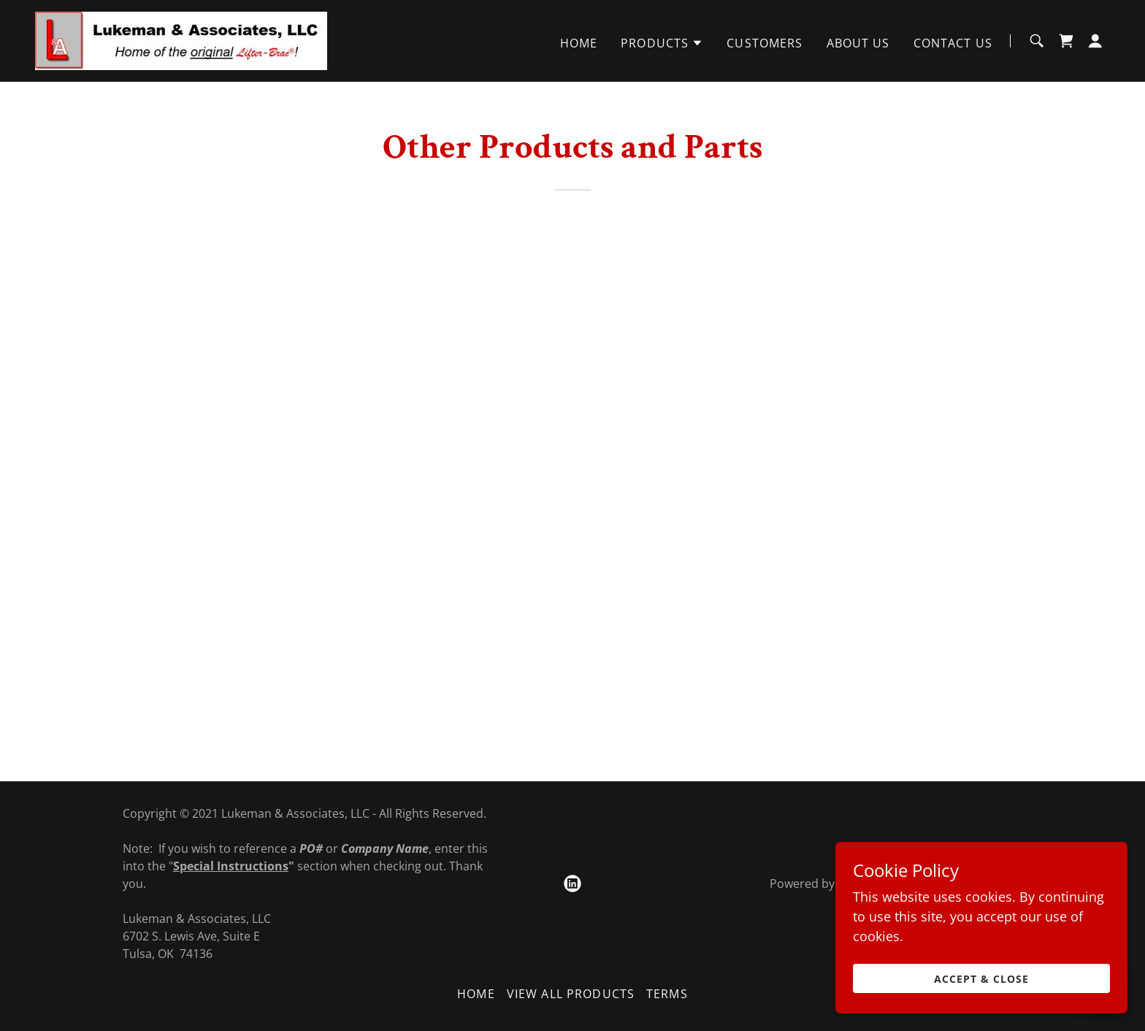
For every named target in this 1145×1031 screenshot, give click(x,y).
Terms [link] (667, 994)
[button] (662, 43)
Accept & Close (981, 998)
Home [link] (579, 43)
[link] (181, 39)
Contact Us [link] (953, 43)
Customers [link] (765, 43)
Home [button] (476, 994)
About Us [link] (858, 43)
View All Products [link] (571, 994)
